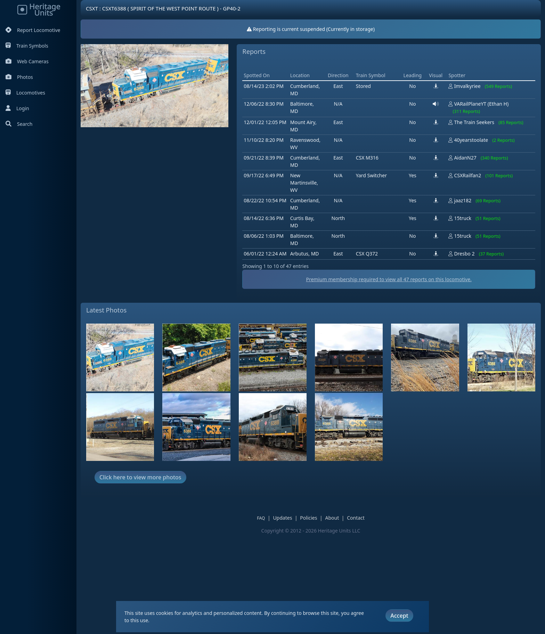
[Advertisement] (368, 113)
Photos (19, 77)
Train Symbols (27, 45)
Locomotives (25, 92)
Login (17, 108)
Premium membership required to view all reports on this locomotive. (388, 378)
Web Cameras (27, 61)
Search (19, 124)
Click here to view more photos (140, 576)
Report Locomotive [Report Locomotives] (33, 30)
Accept (399, 615)
